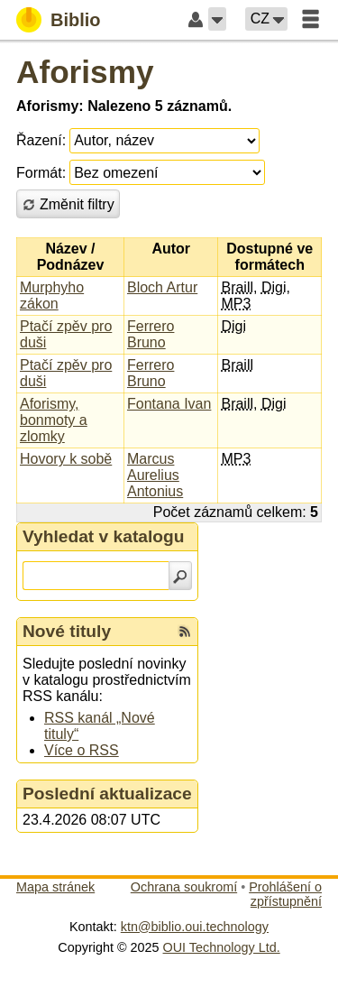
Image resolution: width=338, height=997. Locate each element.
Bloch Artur (162, 287)
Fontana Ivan (169, 403)
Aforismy (85, 71)
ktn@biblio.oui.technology (195, 926)
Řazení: (41, 140)
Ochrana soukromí (184, 887)
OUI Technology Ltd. (221, 947)
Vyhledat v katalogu (104, 536)
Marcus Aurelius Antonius (155, 475)
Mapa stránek (55, 887)
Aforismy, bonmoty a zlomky (53, 420)
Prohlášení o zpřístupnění (285, 894)
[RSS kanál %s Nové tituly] (185, 632)
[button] (217, 19)
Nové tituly (67, 631)
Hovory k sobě (66, 458)
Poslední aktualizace (107, 793)
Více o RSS (81, 750)
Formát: (41, 172)
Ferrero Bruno (150, 334)
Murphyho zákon (52, 295)
